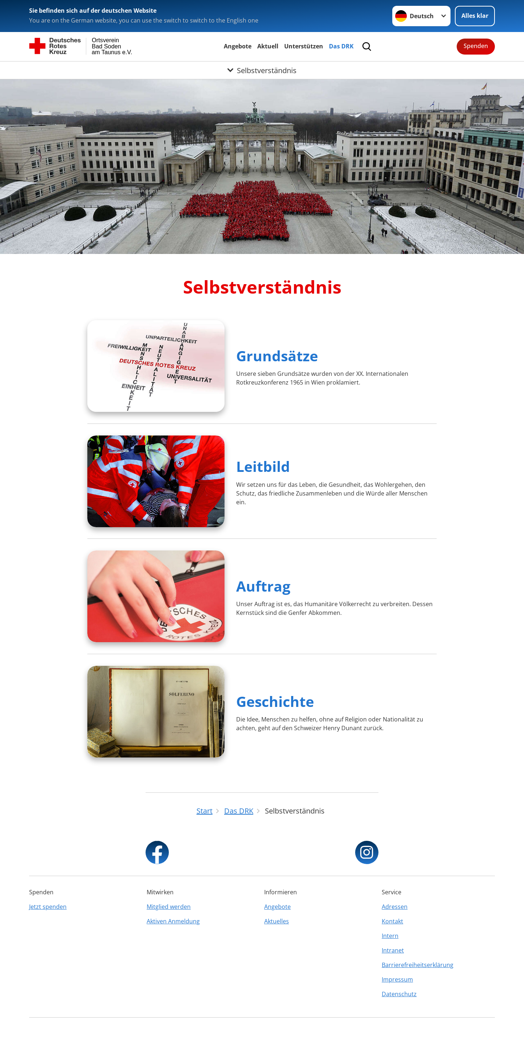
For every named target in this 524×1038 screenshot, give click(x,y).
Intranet (393, 950)
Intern (390, 936)
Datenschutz (399, 994)
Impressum (397, 979)
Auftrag (263, 586)
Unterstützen (303, 46)
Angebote (237, 46)
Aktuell (267, 46)
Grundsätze (277, 355)
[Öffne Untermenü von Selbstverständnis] (262, 70)
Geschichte (275, 701)
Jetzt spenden (48, 907)
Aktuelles (276, 921)
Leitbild (263, 466)
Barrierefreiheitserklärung (417, 965)
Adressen (395, 907)
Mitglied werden (169, 907)
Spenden (476, 46)
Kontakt (392, 921)
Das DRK (341, 46)
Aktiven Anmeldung (173, 921)
